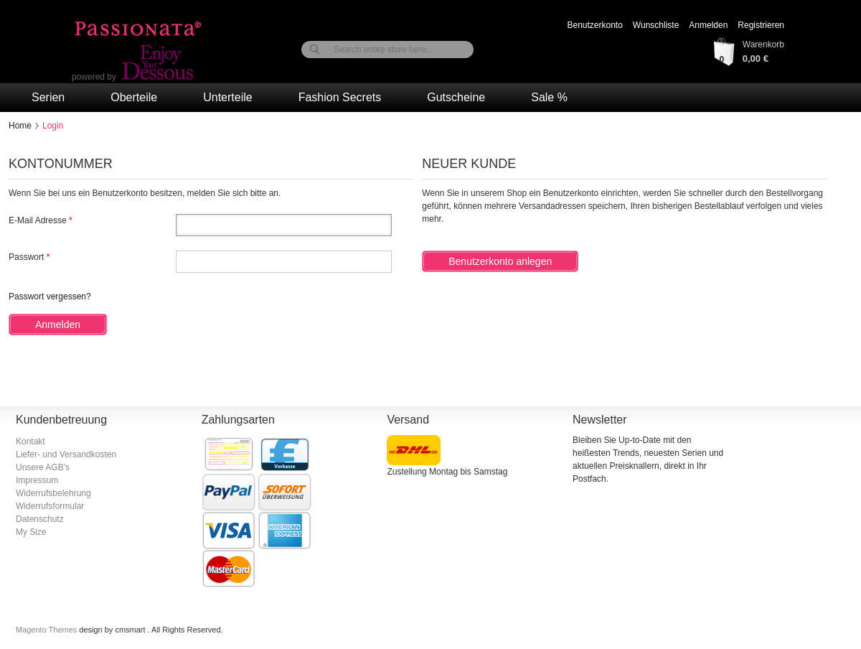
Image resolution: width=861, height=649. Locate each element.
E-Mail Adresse (38, 220)
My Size (31, 532)
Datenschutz (40, 519)
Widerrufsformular (50, 506)
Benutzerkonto (594, 25)
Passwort (26, 257)
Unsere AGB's (43, 467)
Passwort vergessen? (50, 296)
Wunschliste (656, 25)
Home (20, 126)
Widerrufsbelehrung (53, 493)
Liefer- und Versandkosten (66, 454)
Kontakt (30, 441)
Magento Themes (47, 629)
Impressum (37, 480)
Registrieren (761, 25)
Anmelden (708, 25)
